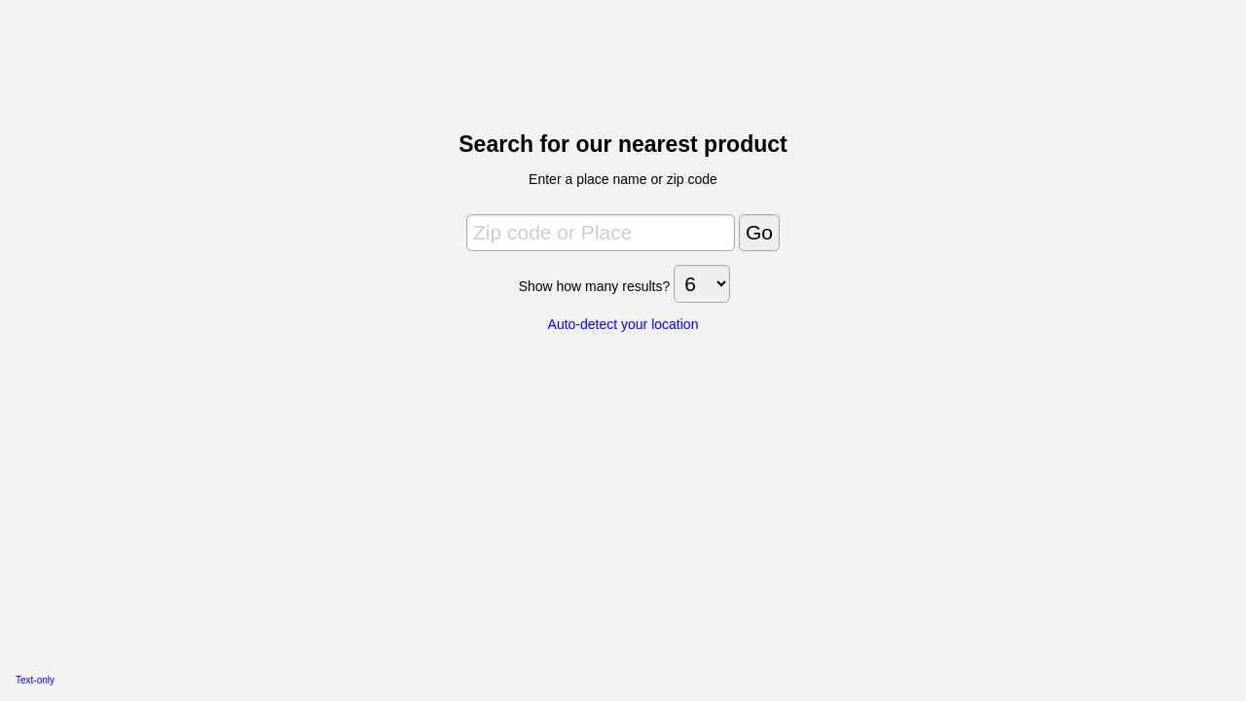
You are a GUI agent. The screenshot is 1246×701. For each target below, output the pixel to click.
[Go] (759, 232)
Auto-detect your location (623, 324)
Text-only (35, 680)
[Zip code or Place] (600, 232)
